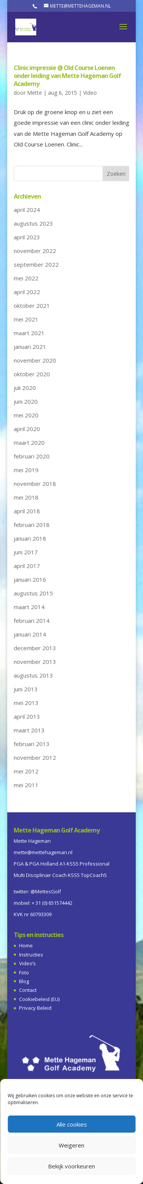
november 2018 (35, 483)
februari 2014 (32, 620)
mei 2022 (26, 278)
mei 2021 (26, 319)
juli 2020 (25, 387)
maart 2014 (29, 607)
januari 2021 (30, 346)
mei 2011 (26, 785)
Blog (24, 981)
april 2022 (27, 292)
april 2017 (27, 566)
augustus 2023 (33, 223)
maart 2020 (29, 442)
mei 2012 (26, 771)
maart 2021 (29, 333)
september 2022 (36, 264)
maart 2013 (29, 730)
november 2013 (35, 661)
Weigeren (71, 1145)
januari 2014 (30, 634)
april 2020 (27, 429)
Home (26, 945)
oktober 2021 (32, 305)
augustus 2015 (33, 593)
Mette (34, 92)
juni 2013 (26, 689)
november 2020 (35, 360)
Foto (24, 972)
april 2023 (27, 237)
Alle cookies (71, 1124)
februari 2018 (32, 524)
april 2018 (27, 511)
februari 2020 (32, 456)
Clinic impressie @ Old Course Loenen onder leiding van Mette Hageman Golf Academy (67, 76)
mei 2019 (26, 470)
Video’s (27, 963)
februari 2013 (32, 744)
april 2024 (27, 209)
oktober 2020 (32, 374)
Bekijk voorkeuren (71, 1166)
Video (90, 92)
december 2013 (35, 648)
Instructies (31, 954)
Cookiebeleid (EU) (39, 999)
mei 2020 (26, 415)
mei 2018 (26, 497)
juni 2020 (26, 401)
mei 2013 (26, 703)
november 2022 (35, 251)
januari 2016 (30, 579)
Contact (28, 990)
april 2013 (27, 716)
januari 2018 (30, 538)
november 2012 (35, 757)
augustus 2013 (33, 675)
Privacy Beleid (35, 1007)
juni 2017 (26, 552)
